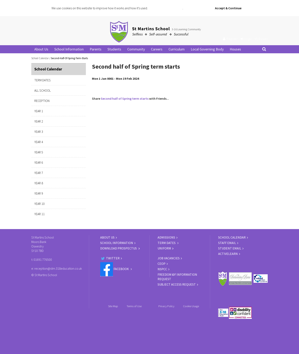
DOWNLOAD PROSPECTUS (118, 248)
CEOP (161, 264)
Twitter (110, 258)
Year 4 (38, 142)
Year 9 (38, 193)
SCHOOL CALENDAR (232, 237)
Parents (95, 49)
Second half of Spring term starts (124, 98)
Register (230, 39)
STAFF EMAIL (227, 243)
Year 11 (39, 214)
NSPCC (162, 269)
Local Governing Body (207, 49)
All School (42, 90)
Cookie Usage (191, 306)
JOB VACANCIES (169, 258)
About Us (41, 49)
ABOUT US (107, 237)
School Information (69, 49)
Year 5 (38, 152)
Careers (156, 49)
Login (246, 39)
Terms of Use (134, 306)
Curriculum (176, 49)
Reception (41, 101)
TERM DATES (167, 243)
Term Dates (42, 80)
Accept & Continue (228, 8)
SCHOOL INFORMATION (116, 243)
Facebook (114, 269)
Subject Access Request (177, 284)
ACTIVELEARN (228, 254)
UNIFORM (164, 248)
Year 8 (38, 183)
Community (136, 49)
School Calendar (40, 58)
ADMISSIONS (166, 237)
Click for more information (165, 8)
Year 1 (38, 111)
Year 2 (38, 121)
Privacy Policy (166, 306)
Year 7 (38, 173)
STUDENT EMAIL (229, 248)
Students (114, 49)
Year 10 (39, 204)
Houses (235, 49)
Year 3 (38, 132)
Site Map (113, 306)
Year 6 (38, 162)
